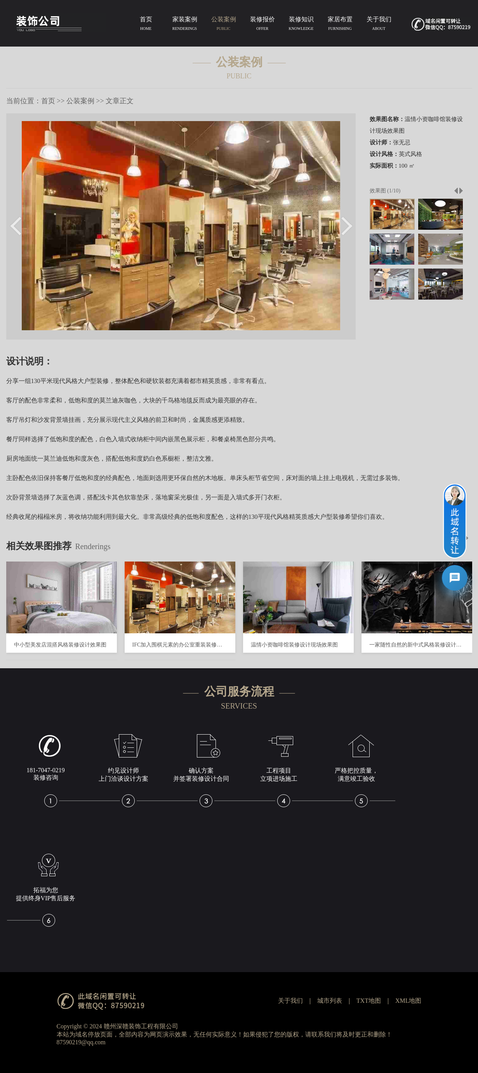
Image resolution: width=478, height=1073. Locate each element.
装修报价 (262, 25)
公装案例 (223, 25)
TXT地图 (368, 1000)
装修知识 (301, 25)
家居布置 (340, 25)
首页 (146, 25)
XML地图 (408, 1000)
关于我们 (379, 25)
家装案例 (184, 25)
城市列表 (329, 1000)
